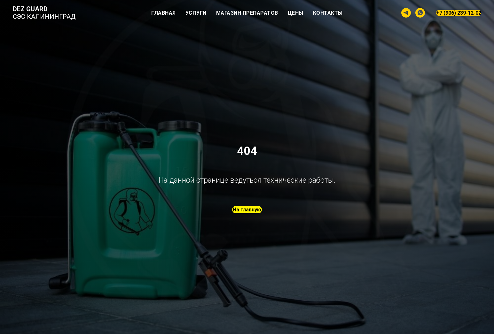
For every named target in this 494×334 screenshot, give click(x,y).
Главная (163, 13)
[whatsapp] (420, 13)
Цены (295, 13)
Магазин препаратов (247, 13)
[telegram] (406, 13)
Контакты (328, 13)
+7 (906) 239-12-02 (458, 13)
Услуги (196, 13)
